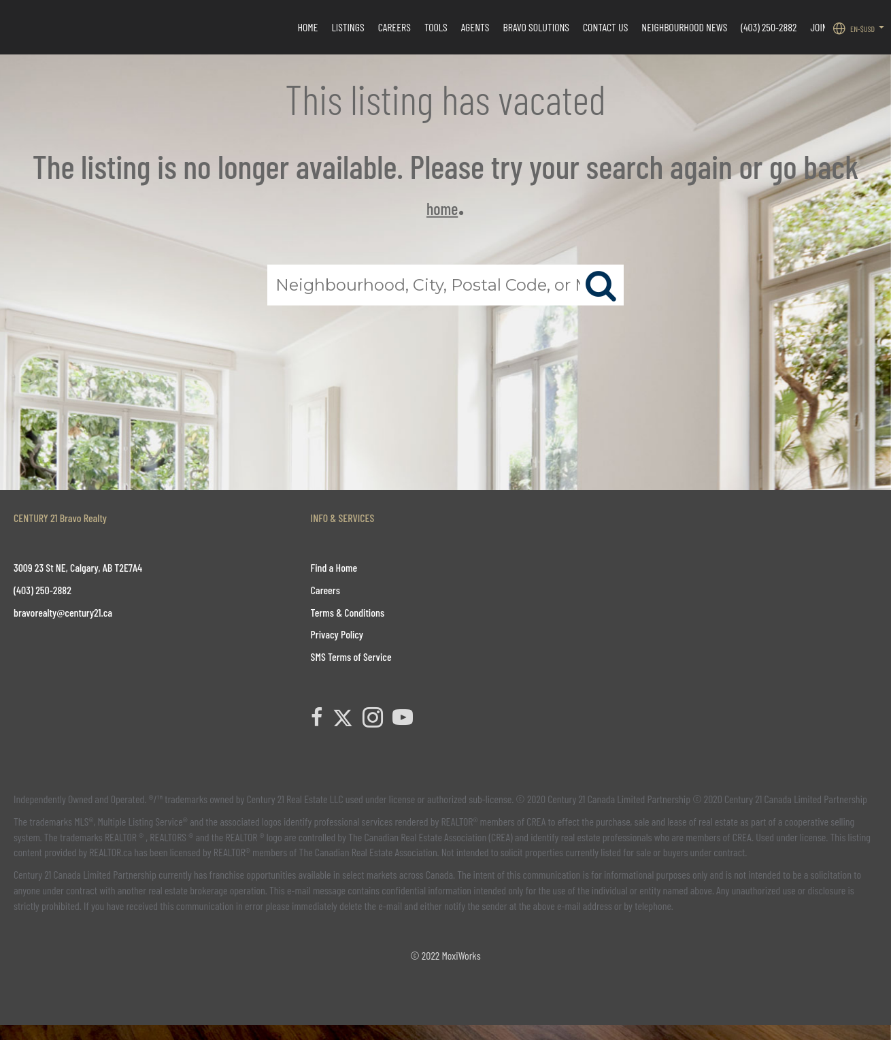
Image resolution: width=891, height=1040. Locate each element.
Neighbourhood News (684, 26)
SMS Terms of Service (351, 656)
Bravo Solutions (536, 26)
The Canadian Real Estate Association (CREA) (430, 836)
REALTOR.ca (110, 851)
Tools (436, 26)
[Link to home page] (17, 27)
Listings (347, 26)
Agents (475, 26)
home (442, 208)
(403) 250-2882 (768, 26)
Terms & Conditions (348, 612)
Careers (394, 26)
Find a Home (334, 567)
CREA (535, 821)
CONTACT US (605, 26)
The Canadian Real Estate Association (368, 851)
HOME (307, 26)
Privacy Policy (337, 634)
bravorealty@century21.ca (63, 612)
